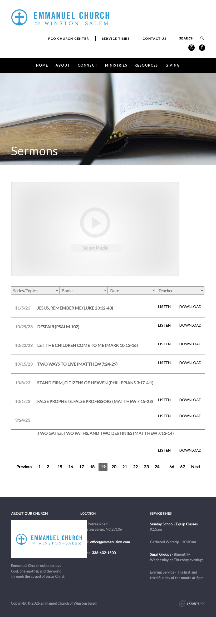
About (63, 65)
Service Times (116, 39)
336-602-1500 (104, 553)
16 (70, 466)
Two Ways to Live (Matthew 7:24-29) (77, 363)
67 (182, 466)
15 (59, 466)
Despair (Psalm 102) (58, 326)
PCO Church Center (68, 39)
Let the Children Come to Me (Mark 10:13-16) (87, 345)
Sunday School (161, 524)
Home (42, 65)
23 (146, 466)
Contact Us (154, 39)
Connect (88, 65)
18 (92, 466)
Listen (164, 307)
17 (81, 466)
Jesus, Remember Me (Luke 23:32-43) (75, 307)
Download (190, 307)
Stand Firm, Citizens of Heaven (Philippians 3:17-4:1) (95, 382)
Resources (146, 65)
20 (113, 466)
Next (195, 466)
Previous (24, 466)
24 (157, 466)
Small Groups (160, 554)
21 (124, 466)
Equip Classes (187, 524)
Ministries (116, 65)
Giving (172, 65)
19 (103, 466)
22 (135, 466)
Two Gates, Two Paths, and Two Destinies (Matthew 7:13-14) (105, 433)
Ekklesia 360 (192, 604)
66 (171, 466)
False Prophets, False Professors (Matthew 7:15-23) (95, 401)
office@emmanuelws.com (110, 542)
